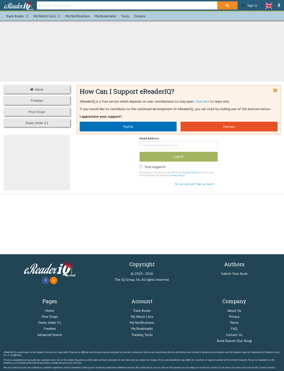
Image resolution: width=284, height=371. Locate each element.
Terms (234, 322)
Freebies (37, 100)
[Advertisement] (142, 50)
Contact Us (234, 334)
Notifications (77, 16)
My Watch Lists (48, 16)
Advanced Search (49, 334)
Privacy (234, 316)
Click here (202, 101)
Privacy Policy (178, 175)
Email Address (149, 138)
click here (236, 367)
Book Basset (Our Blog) (234, 340)
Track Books (18, 16)
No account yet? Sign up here (194, 184)
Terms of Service (190, 172)
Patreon (229, 126)
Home (36, 89)
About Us (234, 310)
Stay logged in (155, 166)
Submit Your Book (234, 273)
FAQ (234, 328)
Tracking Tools (142, 334)
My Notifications (142, 322)
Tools (125, 16)
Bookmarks (105, 16)
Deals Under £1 (36, 123)
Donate (139, 16)
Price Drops (36, 111)
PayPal (128, 126)
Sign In (249, 5)
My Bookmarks (142, 328)
